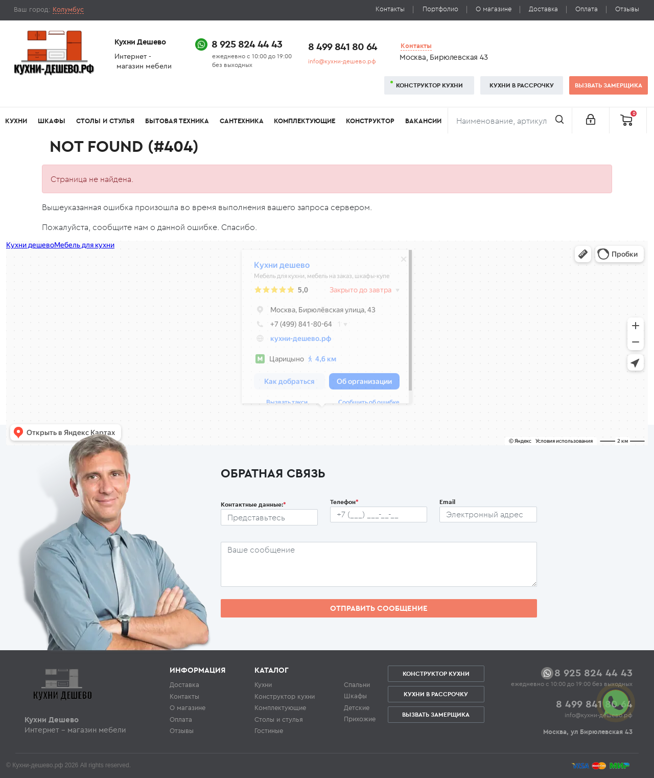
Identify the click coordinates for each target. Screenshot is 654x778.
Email (447, 502)
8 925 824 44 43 (247, 43)
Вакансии (423, 121)
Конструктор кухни (429, 85)
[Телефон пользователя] (378, 515)
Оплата (586, 9)
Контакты (390, 9)
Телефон (344, 502)
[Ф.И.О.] (269, 517)
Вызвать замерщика (608, 85)
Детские (356, 707)
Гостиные (268, 730)
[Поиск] (510, 120)
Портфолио (440, 9)
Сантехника (242, 121)
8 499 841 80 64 (342, 46)
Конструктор (370, 121)
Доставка (543, 9)
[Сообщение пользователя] (379, 564)
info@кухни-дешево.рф (342, 61)
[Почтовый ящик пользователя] (487, 515)
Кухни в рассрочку (521, 85)
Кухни (16, 121)
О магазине (493, 9)
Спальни (357, 684)
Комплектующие (304, 121)
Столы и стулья (105, 121)
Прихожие (360, 719)
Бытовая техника (177, 121)
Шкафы (51, 121)
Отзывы (627, 9)
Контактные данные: (253, 504)
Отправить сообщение (379, 608)
